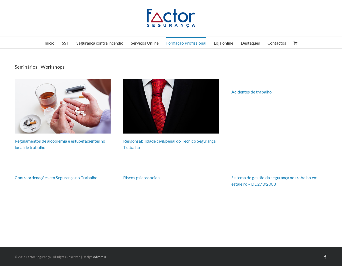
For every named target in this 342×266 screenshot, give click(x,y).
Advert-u (99, 257)
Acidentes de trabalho (251, 91)
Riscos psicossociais (141, 177)
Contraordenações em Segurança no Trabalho (56, 177)
